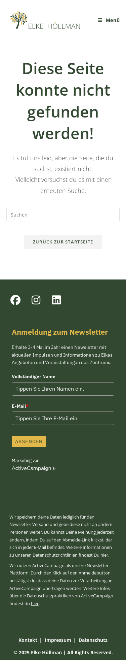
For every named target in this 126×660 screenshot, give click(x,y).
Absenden (29, 441)
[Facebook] (15, 300)
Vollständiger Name (33, 376)
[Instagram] (36, 300)
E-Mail (20, 406)
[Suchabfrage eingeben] (63, 214)
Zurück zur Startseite (63, 242)
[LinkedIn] (56, 300)
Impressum (58, 640)
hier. (104, 555)
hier (35, 603)
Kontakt (27, 640)
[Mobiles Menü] (109, 20)
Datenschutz (93, 640)
